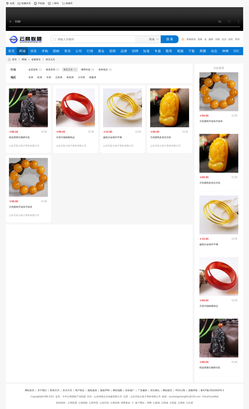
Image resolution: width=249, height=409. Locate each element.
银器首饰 (50, 69)
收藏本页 (26, 3)
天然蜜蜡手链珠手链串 (20, 207)
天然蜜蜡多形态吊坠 (160, 137)
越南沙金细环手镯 (112, 137)
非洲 (48, 77)
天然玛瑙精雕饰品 (65, 137)
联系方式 (54, 390)
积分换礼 (155, 390)
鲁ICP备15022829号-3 (212, 390)
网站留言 (167, 390)
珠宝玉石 (50, 59)
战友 (230, 39)
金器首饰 (33, 69)
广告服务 (142, 390)
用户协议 (79, 390)
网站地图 (117, 390)
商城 (24, 59)
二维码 (55, 3)
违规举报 (192, 390)
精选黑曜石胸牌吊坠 (19, 137)
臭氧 (200, 39)
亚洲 (30, 77)
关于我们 (42, 390)
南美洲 (70, 77)
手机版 (41, 3)
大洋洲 (81, 77)
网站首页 (29, 390)
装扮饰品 (103, 69)
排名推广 (130, 390)
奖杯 (237, 39)
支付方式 (67, 390)
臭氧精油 (191, 39)
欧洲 (39, 77)
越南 (211, 39)
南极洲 (92, 77)
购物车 (69, 3)
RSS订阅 (180, 390)
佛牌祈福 (85, 69)
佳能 (217, 39)
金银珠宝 (36, 59)
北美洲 (58, 77)
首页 (14, 59)
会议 (224, 39)
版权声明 (105, 390)
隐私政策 (92, 390)
